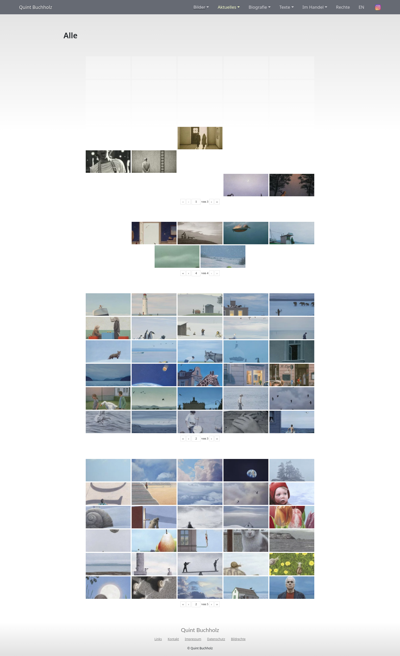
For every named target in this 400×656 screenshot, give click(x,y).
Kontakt (173, 639)
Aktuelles (227, 7)
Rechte (343, 7)
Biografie (257, 7)
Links (158, 639)
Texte (284, 7)
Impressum (193, 639)
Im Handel (313, 7)
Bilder (199, 7)
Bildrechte (238, 639)
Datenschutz (216, 639)
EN (361, 7)
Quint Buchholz (35, 7)
